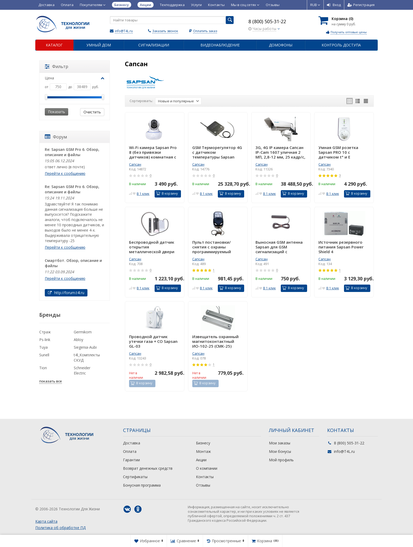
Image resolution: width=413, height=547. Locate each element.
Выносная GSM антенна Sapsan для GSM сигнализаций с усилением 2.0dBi (279, 247)
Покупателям (93, 4)
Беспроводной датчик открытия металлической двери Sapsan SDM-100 (151, 247)
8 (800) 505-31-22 (267, 21)
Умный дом (98, 44)
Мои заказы (279, 442)
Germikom (83, 331)
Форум (56, 137)
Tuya (43, 347)
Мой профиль (281, 459)
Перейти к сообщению (65, 173)
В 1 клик (143, 193)
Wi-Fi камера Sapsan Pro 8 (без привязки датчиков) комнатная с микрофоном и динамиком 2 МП (153, 152)
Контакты (216, 4)
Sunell (44, 354)
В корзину (167, 193)
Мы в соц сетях (245, 4)
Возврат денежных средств (148, 468)
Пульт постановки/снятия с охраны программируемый (211, 247)
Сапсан (135, 164)
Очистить (92, 111)
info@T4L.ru (124, 31)
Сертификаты (135, 476)
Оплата (67, 4)
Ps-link (44, 339)
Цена (74, 77)
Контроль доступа (341, 44)
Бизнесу (203, 442)
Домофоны (280, 44)
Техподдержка (172, 4)
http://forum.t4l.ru (66, 292)
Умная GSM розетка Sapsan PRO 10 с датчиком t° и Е (338, 152)
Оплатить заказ (205, 31)
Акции (201, 459)
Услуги (196, 4)
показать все (50, 381)
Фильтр (56, 66)
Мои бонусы (280, 451)
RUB (315, 4)
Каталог (54, 44)
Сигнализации (153, 44)
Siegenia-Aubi (85, 347)
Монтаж (203, 451)
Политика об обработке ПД (60, 527)
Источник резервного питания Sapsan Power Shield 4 (340, 247)
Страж (45, 331)
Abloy (78, 339)
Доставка (46, 4)
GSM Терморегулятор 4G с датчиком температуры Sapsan (217, 152)
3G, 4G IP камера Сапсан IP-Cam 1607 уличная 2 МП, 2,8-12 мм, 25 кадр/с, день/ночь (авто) (280, 152)
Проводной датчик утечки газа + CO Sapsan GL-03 (153, 341)
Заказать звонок (165, 31)
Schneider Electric (82, 370)
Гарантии (131, 459)
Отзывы (272, 4)
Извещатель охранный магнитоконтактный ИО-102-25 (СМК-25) (215, 341)
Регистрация (361, 4)
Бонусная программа (142, 485)
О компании (206, 468)
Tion (43, 367)
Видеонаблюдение (220, 44)
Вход (334, 4)
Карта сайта (46, 521)
